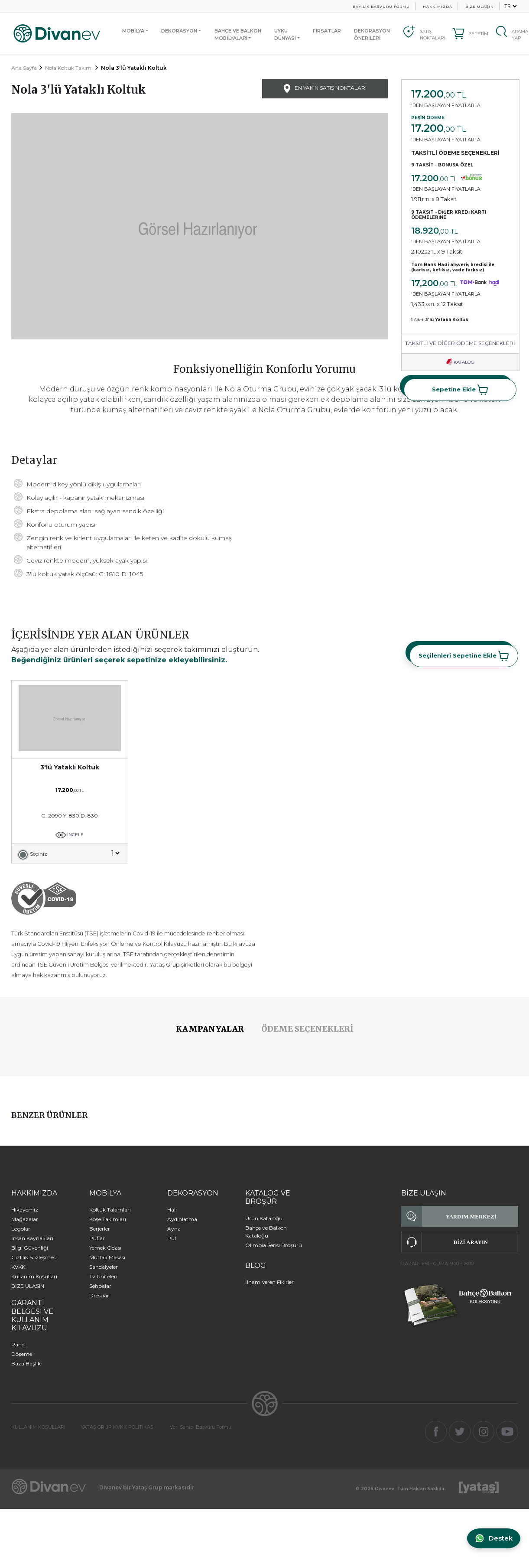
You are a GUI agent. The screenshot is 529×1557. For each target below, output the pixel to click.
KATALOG (460, 362)
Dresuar (99, 1295)
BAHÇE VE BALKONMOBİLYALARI (237, 34)
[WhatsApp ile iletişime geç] (492, 1538)
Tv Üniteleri (103, 1276)
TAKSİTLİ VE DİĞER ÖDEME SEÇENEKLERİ (460, 343)
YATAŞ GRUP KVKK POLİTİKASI (118, 1427)
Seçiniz (38, 853)
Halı (172, 1209)
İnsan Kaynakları (32, 1238)
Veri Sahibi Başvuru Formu (200, 1427)
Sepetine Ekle (460, 389)
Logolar (20, 1228)
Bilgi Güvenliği (29, 1247)
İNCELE (69, 834)
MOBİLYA (133, 31)
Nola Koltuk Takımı (69, 68)
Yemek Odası (105, 1247)
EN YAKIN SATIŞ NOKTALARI (325, 88)
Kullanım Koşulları (34, 1276)
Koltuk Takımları (110, 1209)
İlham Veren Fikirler (269, 1282)
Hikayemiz (24, 1209)
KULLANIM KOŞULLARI (38, 1427)
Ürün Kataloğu (263, 1218)
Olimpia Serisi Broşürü (273, 1245)
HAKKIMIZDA (437, 6)
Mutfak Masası (107, 1257)
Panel (18, 1344)
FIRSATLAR (327, 31)
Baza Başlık (26, 1363)
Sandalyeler (103, 1267)
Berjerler (99, 1228)
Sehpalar (100, 1286)
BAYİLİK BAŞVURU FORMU (381, 6)
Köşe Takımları (107, 1219)
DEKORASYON (179, 31)
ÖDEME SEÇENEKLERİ (307, 1029)
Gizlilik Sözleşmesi (34, 1257)
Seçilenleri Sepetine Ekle (464, 656)
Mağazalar (24, 1219)
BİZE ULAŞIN (479, 6)
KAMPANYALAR (210, 1029)
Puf (171, 1238)
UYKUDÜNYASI (285, 34)
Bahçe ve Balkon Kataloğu (266, 1232)
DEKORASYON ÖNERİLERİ (372, 34)
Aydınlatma (182, 1219)
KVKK (18, 1267)
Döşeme (21, 1354)
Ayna (174, 1228)
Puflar (97, 1238)
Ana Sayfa (24, 68)
